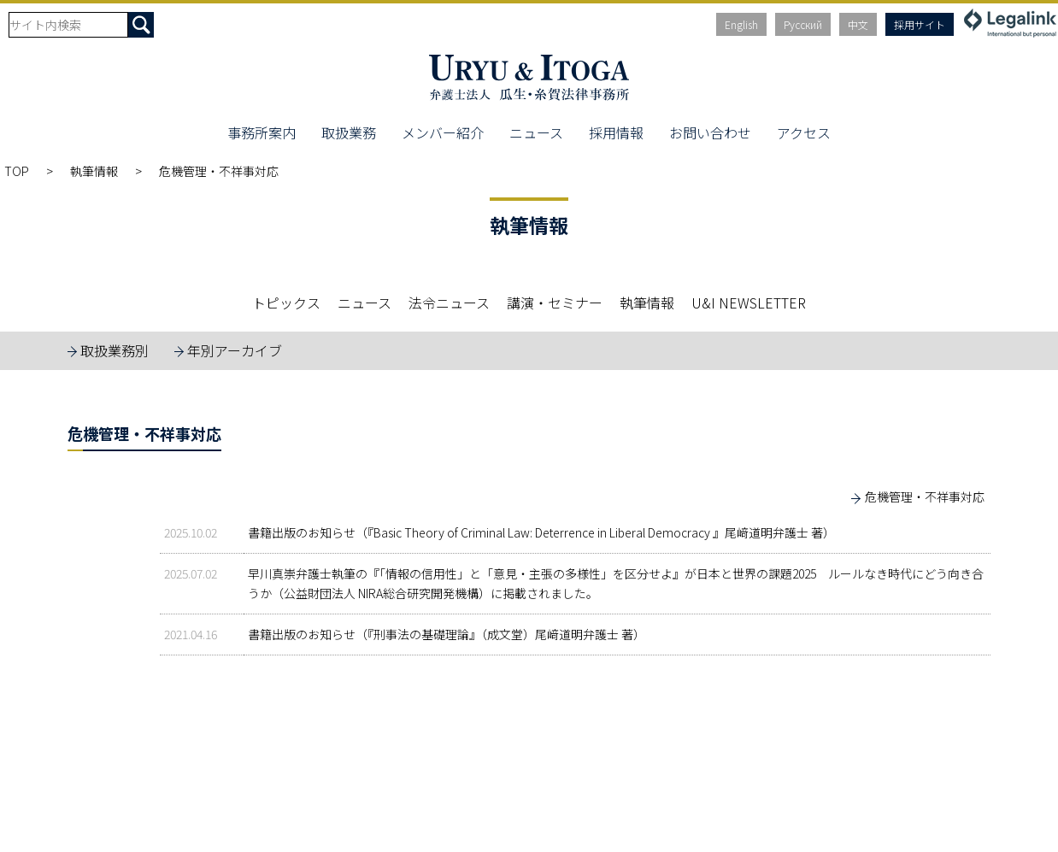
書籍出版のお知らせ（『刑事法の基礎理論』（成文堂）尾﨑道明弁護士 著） (446, 634)
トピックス (286, 302)
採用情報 (616, 132)
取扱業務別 (114, 350)
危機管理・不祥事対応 (925, 496)
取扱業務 (348, 132)
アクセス (804, 132)
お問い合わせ (710, 132)
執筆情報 (94, 170)
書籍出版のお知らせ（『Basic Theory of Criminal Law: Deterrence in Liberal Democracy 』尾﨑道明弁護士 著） (541, 532)
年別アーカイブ (234, 350)
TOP (16, 170)
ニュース (536, 132)
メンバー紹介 (443, 132)
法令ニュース (449, 302)
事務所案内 (261, 132)
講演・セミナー (554, 302)
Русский (803, 24)
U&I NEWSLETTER (748, 302)
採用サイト (919, 24)
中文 (858, 24)
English (741, 24)
